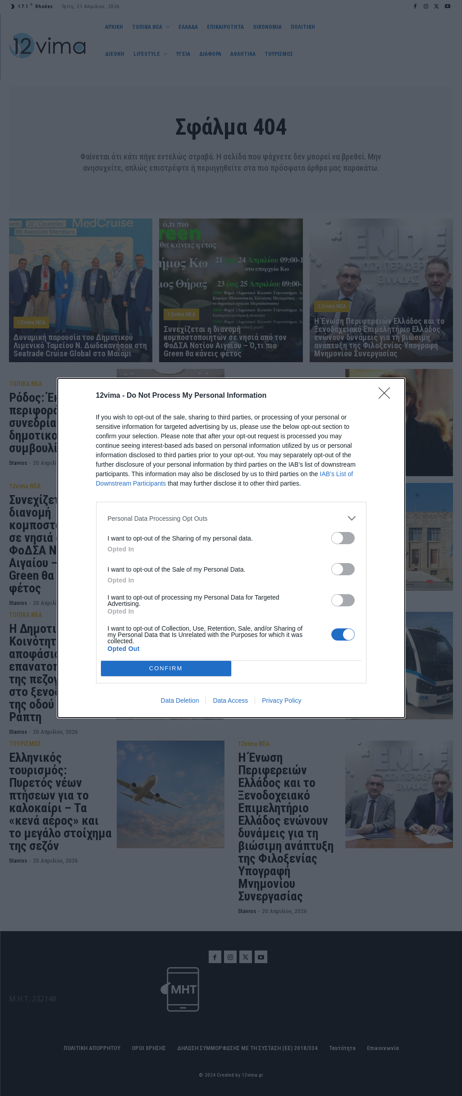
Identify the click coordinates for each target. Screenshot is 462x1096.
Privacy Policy (281, 700)
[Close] (387, 396)
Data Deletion (180, 700)
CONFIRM (166, 668)
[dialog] (231, 548)
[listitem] (231, 518)
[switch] (343, 538)
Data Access (230, 700)
